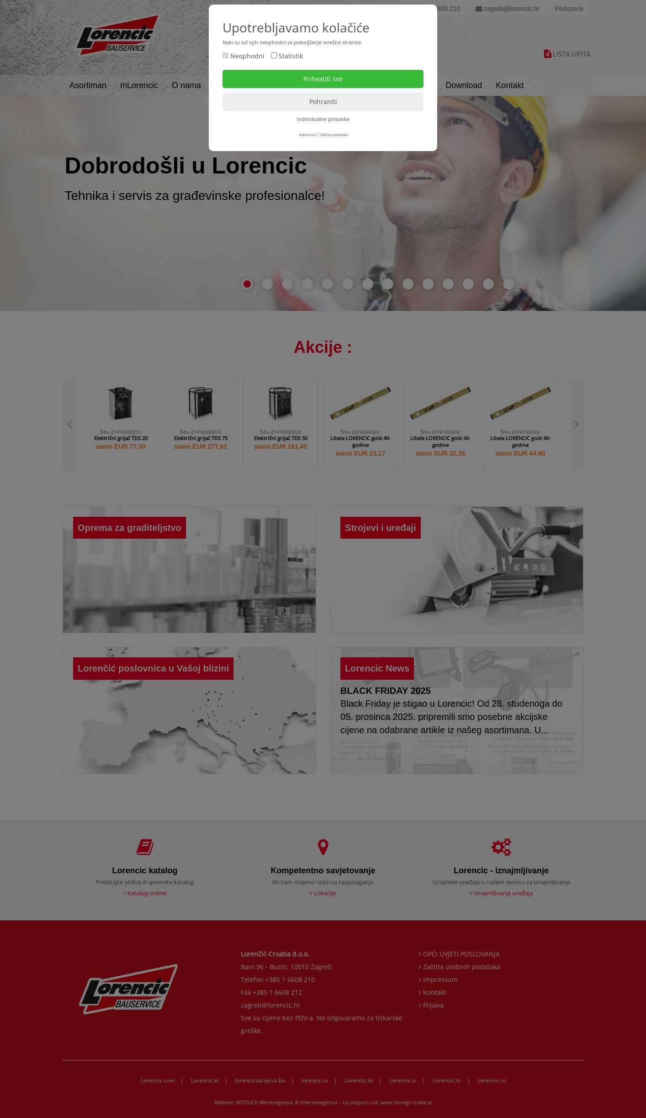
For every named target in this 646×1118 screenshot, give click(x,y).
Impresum (307, 134)
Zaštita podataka (334, 134)
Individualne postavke (323, 118)
